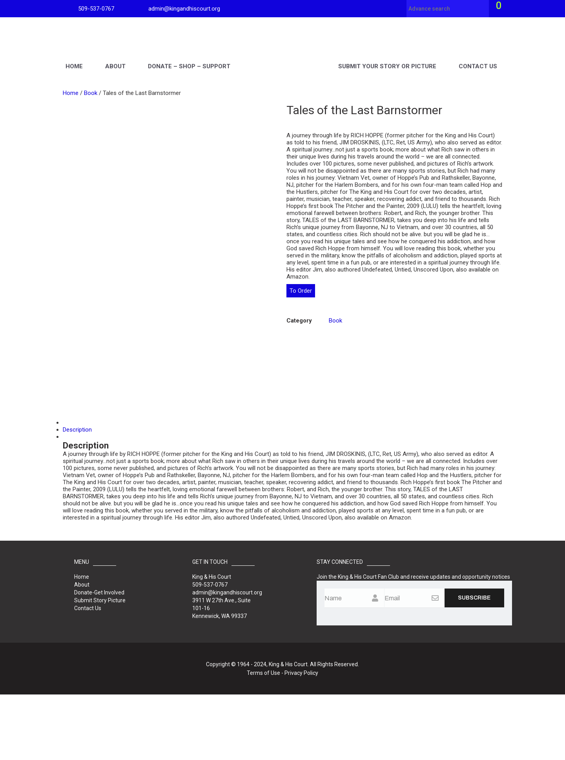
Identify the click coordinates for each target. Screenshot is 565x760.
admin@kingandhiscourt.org (184, 8)
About (115, 57)
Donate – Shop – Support (189, 57)
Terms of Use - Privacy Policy (282, 738)
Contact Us (478, 57)
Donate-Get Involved (99, 658)
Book (90, 93)
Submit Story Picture (100, 666)
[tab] (282, 488)
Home (74, 57)
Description (77, 495)
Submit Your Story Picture (387, 57)
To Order (301, 290)
